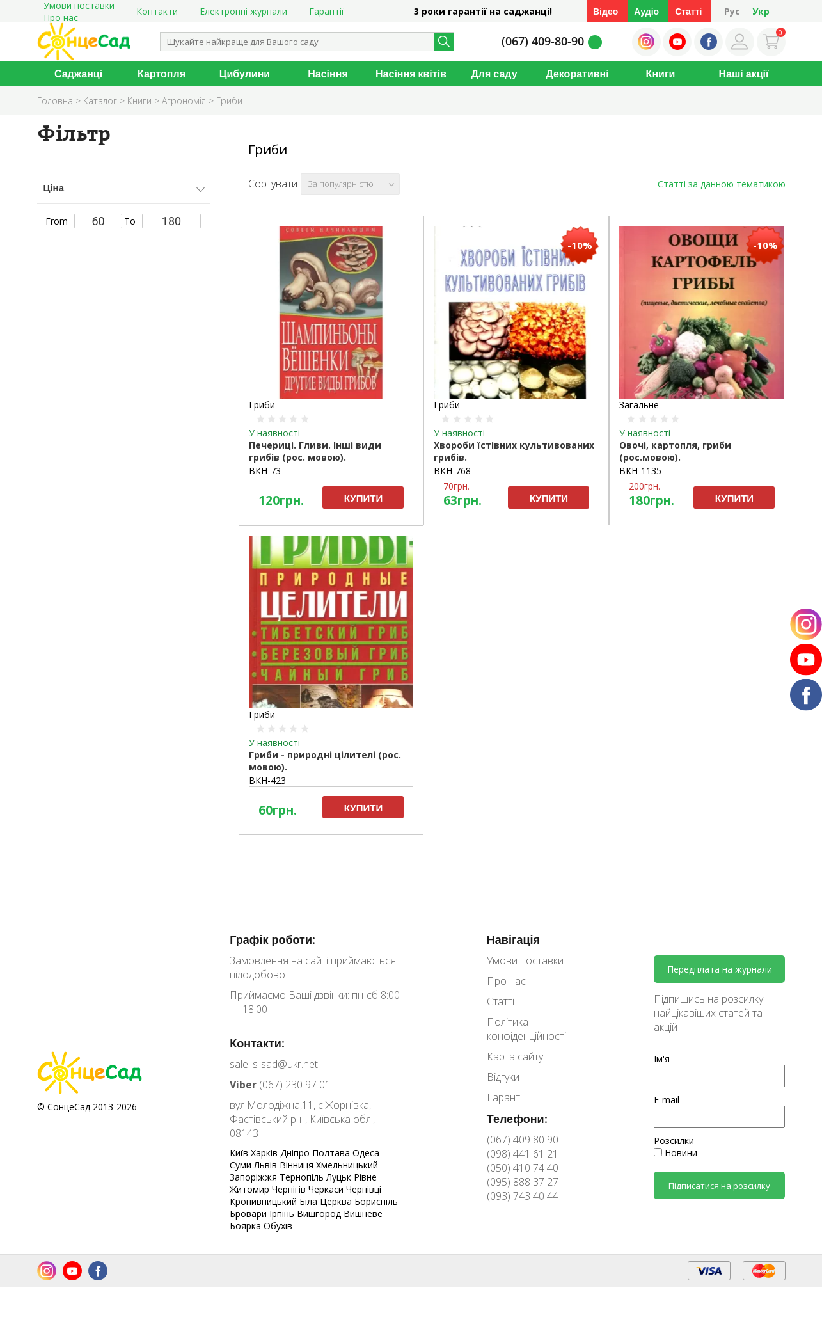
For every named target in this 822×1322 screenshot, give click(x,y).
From (83, 221)
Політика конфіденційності (526, 1029)
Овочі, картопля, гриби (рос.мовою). (675, 451)
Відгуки (503, 1077)
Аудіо (646, 11)
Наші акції (744, 74)
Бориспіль (376, 1201)
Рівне (365, 1177)
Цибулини (244, 74)
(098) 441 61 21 (522, 1154)
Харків (265, 1153)
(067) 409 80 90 (522, 1140)
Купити (363, 497)
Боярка (247, 1226)
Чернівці (363, 1189)
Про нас (60, 18)
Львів (267, 1165)
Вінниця (298, 1165)
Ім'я (662, 1059)
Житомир (251, 1189)
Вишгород (320, 1213)
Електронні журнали (243, 11)
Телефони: (517, 1118)
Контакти (157, 11)
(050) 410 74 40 (522, 1168)
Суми (242, 1165)
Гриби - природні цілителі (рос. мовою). (325, 761)
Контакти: (257, 1043)
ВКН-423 (267, 780)
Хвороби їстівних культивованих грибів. (514, 451)
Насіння (327, 74)
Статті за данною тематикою (722, 184)
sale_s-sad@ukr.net (274, 1064)
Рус (732, 11)
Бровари (249, 1213)
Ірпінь (283, 1213)
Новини (675, 1153)
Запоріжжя (255, 1177)
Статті (688, 11)
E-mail (666, 1100)
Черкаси (327, 1189)
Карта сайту (515, 1056)
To (162, 221)
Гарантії (326, 11)
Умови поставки (525, 960)
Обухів (278, 1226)
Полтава (332, 1153)
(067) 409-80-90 (543, 41)
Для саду (494, 74)
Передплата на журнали (719, 969)
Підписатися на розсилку (719, 1185)
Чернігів (290, 1189)
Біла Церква (326, 1201)
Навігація (513, 939)
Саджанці (78, 74)
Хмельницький (347, 1165)
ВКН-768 (452, 471)
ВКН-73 (265, 471)
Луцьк (340, 1177)
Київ (240, 1153)
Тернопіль (303, 1177)
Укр (761, 11)
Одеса (365, 1153)
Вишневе (363, 1213)
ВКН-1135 (640, 471)
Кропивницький (264, 1201)
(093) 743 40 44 (522, 1196)
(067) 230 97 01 (280, 1085)
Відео (605, 11)
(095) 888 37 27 (522, 1182)
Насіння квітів (411, 74)
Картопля (162, 74)
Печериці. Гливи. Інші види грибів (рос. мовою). (315, 451)
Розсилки (674, 1141)
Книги (661, 74)
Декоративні (577, 74)
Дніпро (296, 1153)
